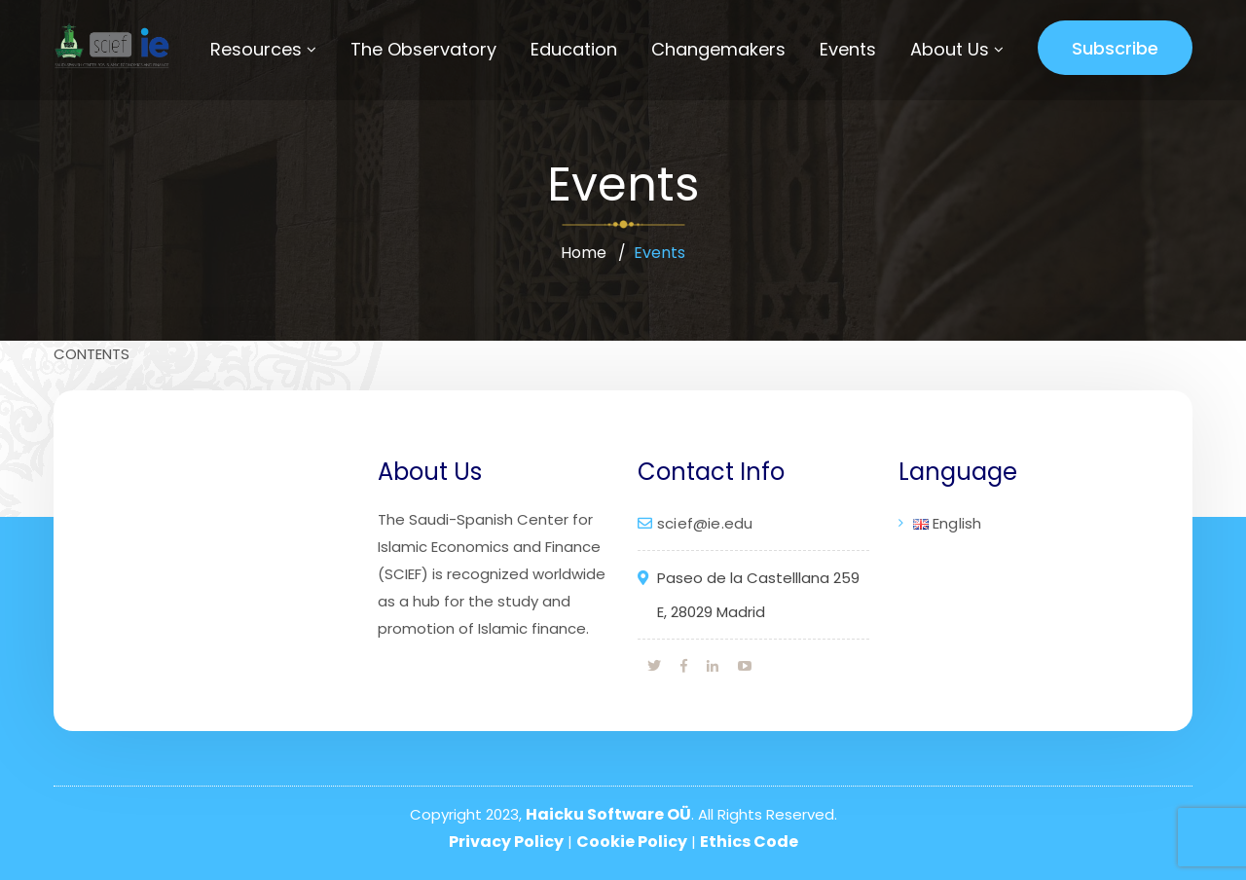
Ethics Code (749, 841)
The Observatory (423, 49)
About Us (949, 49)
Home (583, 252)
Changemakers (718, 49)
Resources (256, 49)
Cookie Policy (631, 841)
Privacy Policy (506, 841)
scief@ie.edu (704, 523)
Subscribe (1115, 48)
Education (574, 49)
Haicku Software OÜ (608, 814)
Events (848, 49)
